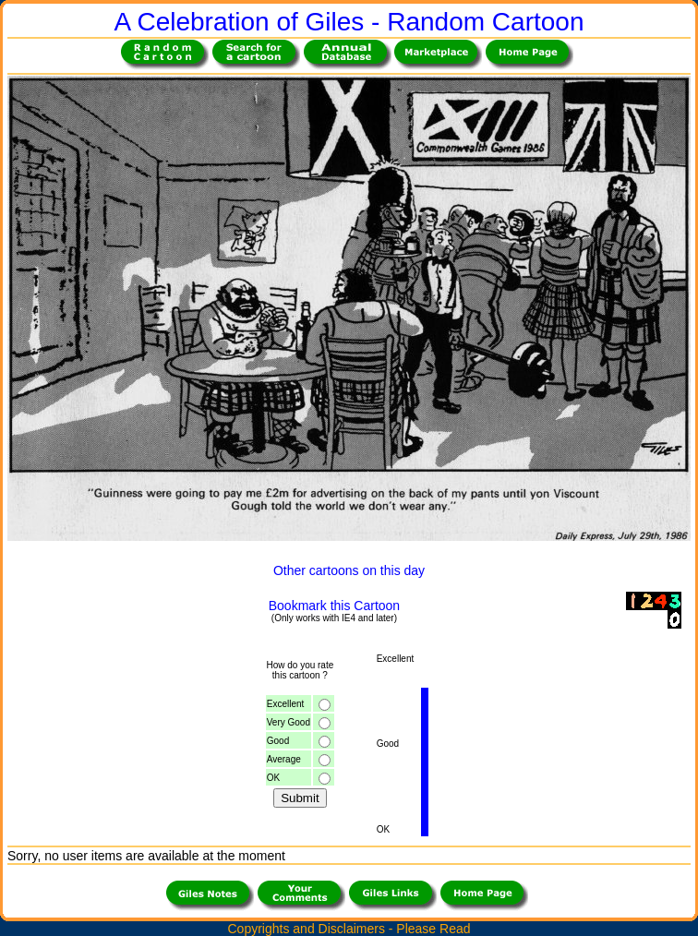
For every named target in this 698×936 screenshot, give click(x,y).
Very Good (288, 722)
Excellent (286, 704)
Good (278, 741)
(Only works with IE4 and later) (334, 618)
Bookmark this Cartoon (334, 605)
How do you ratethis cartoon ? (299, 670)
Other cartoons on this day (349, 570)
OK (273, 778)
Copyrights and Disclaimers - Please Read (349, 928)
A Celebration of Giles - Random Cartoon (349, 21)
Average (284, 759)
